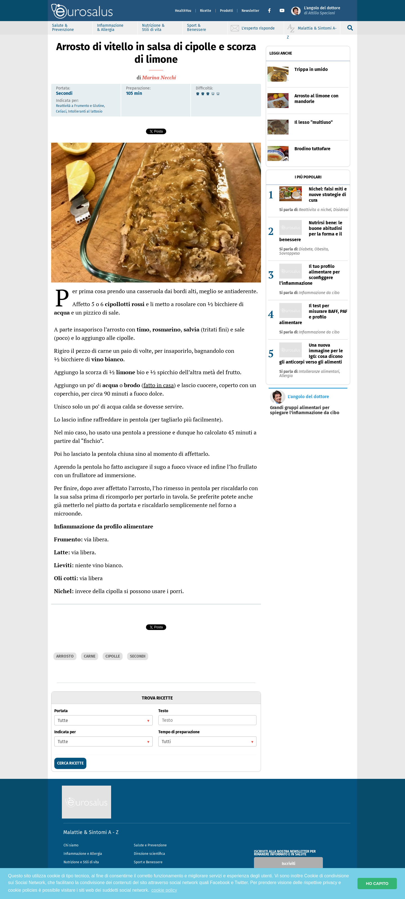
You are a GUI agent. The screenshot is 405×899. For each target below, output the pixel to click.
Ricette (205, 11)
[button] (271, 10)
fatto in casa (158, 385)
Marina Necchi (159, 77)
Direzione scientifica (149, 854)
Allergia (286, 375)
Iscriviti (288, 863)
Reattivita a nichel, (316, 209)
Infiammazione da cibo (319, 292)
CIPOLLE (112, 656)
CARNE (89, 656)
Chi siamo (71, 845)
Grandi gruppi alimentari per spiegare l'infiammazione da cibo (304, 410)
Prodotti (226, 11)
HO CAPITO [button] (377, 883)
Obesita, (321, 249)
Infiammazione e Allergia (83, 854)
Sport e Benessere (148, 862)
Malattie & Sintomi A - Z (90, 832)
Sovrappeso (289, 253)
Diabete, (306, 249)
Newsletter (250, 11)
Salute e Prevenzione (150, 845)
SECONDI (137, 656)
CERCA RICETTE (70, 763)
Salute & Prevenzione (63, 27)
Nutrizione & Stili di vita (153, 27)
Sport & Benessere (196, 27)
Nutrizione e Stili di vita (81, 862)
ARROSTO (65, 656)
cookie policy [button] (164, 890)
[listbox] (103, 720)
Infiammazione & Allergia (110, 27)
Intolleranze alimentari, (319, 371)
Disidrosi (340, 209)
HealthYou (183, 11)
